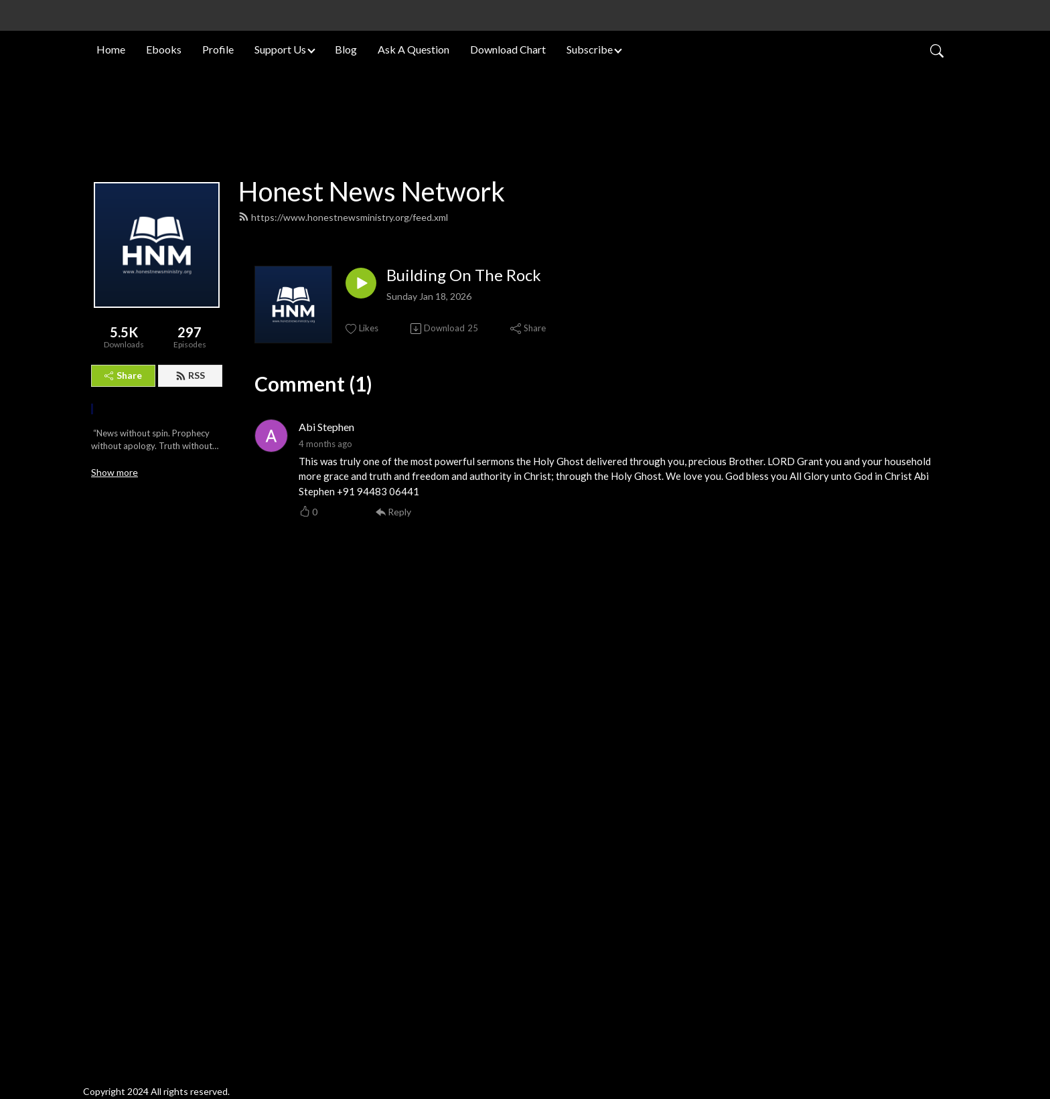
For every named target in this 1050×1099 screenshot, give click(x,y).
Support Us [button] (280, 49)
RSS (190, 764)
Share (123, 764)
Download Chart (508, 49)
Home (110, 49)
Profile (218, 49)
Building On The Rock (463, 664)
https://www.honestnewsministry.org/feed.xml (343, 606)
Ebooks (163, 49)
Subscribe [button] (590, 49)
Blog (346, 49)
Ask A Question (413, 49)
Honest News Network (371, 581)
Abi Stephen (326, 816)
